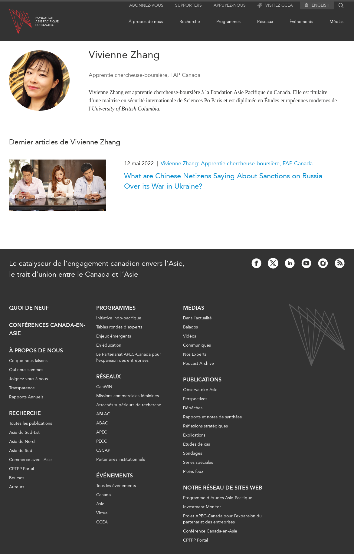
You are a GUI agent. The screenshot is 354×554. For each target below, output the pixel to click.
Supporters (188, 5)
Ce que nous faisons (28, 360)
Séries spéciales (198, 462)
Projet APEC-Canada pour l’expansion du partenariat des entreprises (222, 519)
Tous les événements (116, 485)
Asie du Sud (20, 450)
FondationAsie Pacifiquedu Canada (47, 21)
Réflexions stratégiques (205, 426)
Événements (301, 21)
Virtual (102, 513)
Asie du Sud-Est (24, 432)
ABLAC (103, 414)
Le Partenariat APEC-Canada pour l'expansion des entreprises (128, 357)
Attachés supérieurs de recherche (128, 404)
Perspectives (195, 398)
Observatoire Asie (200, 389)
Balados (190, 327)
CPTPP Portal (21, 468)
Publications (202, 379)
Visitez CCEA (275, 5)
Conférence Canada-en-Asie (210, 531)
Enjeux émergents (113, 336)
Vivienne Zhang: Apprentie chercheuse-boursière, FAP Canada (237, 163)
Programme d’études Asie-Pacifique (217, 497)
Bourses (16, 477)
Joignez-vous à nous (28, 378)
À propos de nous (146, 21)
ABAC (102, 423)
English (320, 5)
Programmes (228, 21)
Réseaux (265, 21)
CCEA (102, 522)
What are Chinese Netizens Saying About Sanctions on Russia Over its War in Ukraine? (223, 181)
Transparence (22, 388)
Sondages (192, 453)
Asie (100, 503)
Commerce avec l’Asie (30, 459)
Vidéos (189, 336)
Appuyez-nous (230, 5)
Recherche (189, 21)
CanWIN (104, 386)
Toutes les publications (30, 423)
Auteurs (16, 487)
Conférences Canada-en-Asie (47, 329)
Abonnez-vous (146, 5)
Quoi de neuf (29, 308)
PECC (101, 441)
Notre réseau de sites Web (222, 487)
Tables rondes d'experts (119, 327)
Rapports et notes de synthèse (212, 417)
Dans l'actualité (197, 318)
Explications (194, 435)
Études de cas (196, 444)
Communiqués (197, 345)
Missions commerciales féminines (127, 395)
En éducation (108, 345)
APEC (101, 432)
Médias (336, 21)
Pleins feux (193, 471)
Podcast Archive (198, 363)
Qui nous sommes (26, 369)
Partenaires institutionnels (120, 459)
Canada (103, 494)
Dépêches (192, 408)
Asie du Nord (22, 441)
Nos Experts (194, 354)
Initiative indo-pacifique (118, 318)
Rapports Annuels (26, 397)
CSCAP (103, 450)
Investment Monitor (202, 506)
